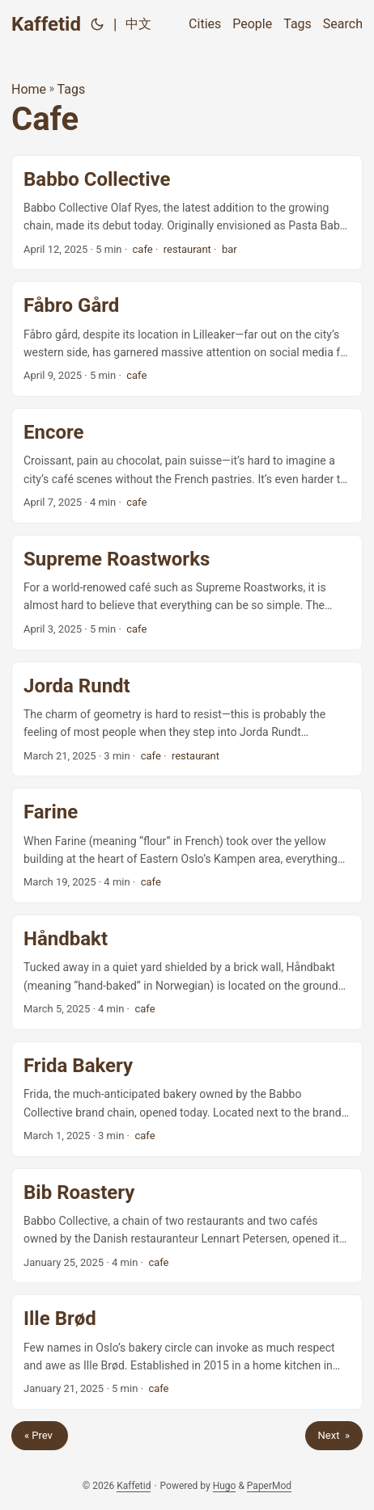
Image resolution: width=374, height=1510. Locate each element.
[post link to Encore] (187, 466)
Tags (71, 89)
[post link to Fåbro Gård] (187, 339)
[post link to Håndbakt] (187, 972)
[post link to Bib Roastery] (187, 1226)
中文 (138, 24)
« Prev (39, 1435)
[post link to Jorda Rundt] (187, 719)
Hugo (224, 1485)
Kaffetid (46, 24)
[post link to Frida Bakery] (187, 1099)
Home (28, 89)
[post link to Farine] (187, 845)
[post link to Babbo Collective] (187, 213)
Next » (334, 1435)
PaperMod (269, 1485)
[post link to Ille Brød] (187, 1352)
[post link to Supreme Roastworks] (187, 593)
